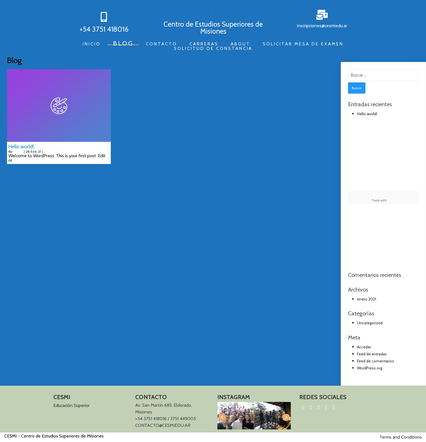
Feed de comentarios (375, 361)
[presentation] (222, 417)
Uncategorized (370, 322)
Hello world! (367, 113)
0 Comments (54, 151)
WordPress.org (369, 368)
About (240, 44)
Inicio (92, 44)
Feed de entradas (372, 354)
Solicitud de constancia (213, 48)
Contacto (161, 44)
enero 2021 (366, 299)
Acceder (364, 347)
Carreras (204, 44)
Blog (123, 43)
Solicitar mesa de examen (303, 44)
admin (18, 151)
